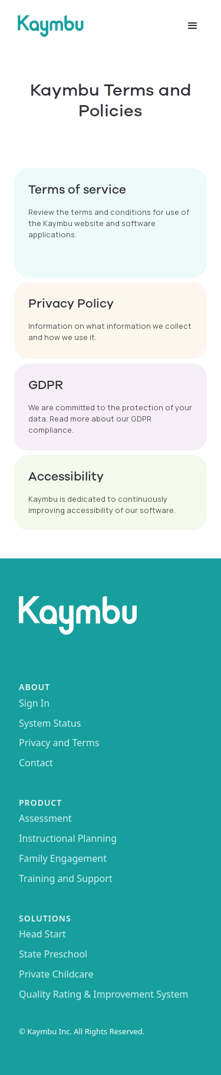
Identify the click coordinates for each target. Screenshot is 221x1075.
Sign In (34, 703)
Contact (36, 763)
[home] (94, 26)
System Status (50, 723)
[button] (192, 26)
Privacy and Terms (59, 743)
